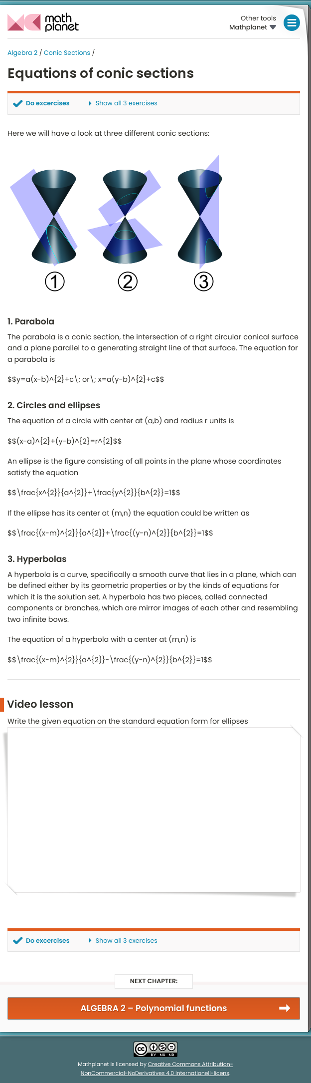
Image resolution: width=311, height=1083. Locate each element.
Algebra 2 (22, 53)
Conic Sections (67, 53)
